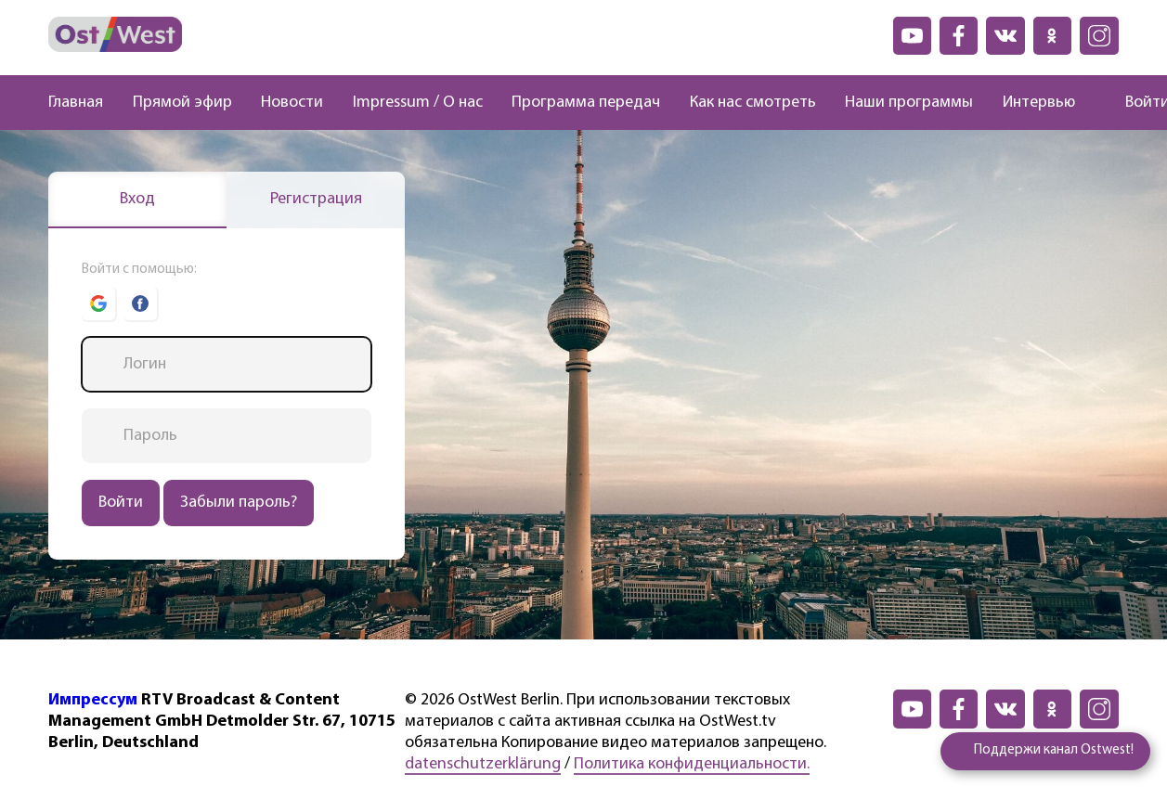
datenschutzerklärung (483, 764)
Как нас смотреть (753, 102)
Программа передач (586, 102)
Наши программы (909, 102)
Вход (137, 199)
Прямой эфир (182, 102)
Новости (292, 102)
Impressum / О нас (418, 102)
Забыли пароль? (238, 502)
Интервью (1039, 102)
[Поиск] (1092, 103)
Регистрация (316, 199)
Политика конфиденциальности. (692, 764)
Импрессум (92, 700)
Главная (75, 102)
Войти (120, 502)
